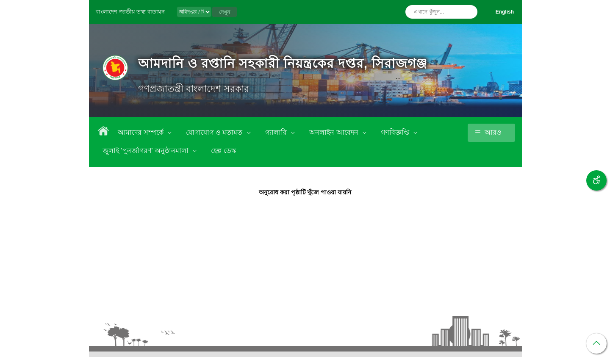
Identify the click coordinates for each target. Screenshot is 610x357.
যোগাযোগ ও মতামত (215, 132)
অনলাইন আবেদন (334, 132)
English (505, 12)
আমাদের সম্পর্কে (141, 132)
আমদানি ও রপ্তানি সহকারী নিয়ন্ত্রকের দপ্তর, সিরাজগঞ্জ (282, 63)
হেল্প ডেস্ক (223, 150)
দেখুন (224, 12)
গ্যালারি (276, 132)
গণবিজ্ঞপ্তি (396, 132)
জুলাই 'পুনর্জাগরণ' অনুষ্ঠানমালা (146, 150)
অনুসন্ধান (468, 12)
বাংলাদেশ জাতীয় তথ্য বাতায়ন (130, 11)
